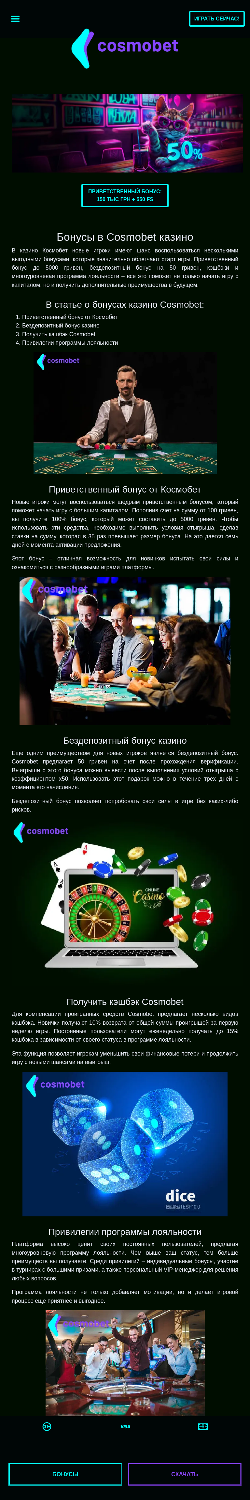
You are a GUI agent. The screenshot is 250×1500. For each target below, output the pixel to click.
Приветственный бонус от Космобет (70, 317)
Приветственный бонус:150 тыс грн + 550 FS (125, 195)
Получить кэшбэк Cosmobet (58, 334)
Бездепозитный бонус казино (61, 325)
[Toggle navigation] (15, 19)
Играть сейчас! (217, 18)
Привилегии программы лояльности (70, 343)
